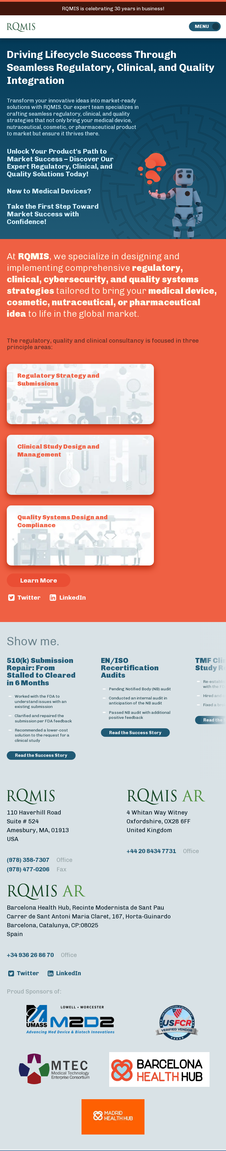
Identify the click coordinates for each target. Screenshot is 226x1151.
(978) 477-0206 (37, 869)
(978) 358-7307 (39, 860)
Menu (202, 26)
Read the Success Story (41, 755)
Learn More (38, 580)
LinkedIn (72, 597)
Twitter (29, 597)
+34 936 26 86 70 (42, 955)
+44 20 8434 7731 (163, 851)
